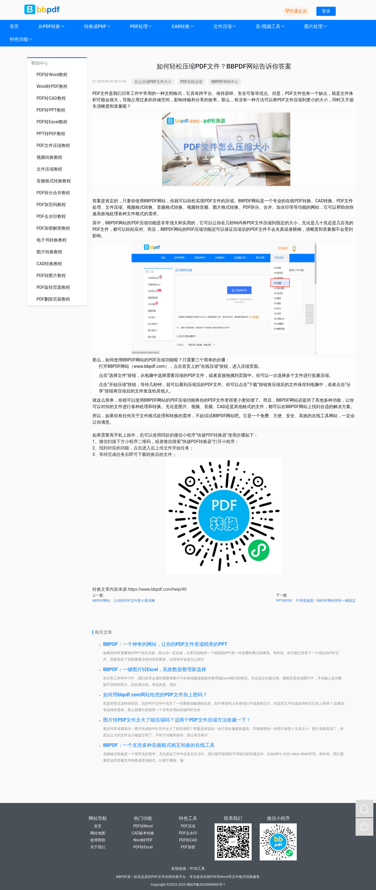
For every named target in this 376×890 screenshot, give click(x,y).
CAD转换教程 (49, 263)
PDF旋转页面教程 (53, 287)
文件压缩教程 (49, 169)
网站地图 (97, 833)
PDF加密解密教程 (53, 228)
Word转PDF (143, 840)
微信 (364, 827)
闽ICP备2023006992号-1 (206, 884)
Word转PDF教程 (52, 86)
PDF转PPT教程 (51, 110)
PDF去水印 (188, 833)
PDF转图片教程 (51, 275)
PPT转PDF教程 (51, 133)
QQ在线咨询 (364, 808)
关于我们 (97, 847)
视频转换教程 (49, 157)
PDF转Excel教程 (52, 121)
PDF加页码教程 (51, 204)
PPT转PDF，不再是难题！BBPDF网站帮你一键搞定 (316, 601)
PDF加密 (188, 847)
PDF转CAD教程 (51, 98)
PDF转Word (143, 826)
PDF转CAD (188, 840)
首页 (98, 826)
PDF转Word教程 (52, 74)
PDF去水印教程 (51, 216)
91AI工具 (197, 868)
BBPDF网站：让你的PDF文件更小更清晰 (123, 601)
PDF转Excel (143, 847)
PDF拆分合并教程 (53, 192)
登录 (326, 11)
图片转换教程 (49, 251)
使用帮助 (97, 840)
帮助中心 (39, 63)
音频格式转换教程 (54, 180)
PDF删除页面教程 (53, 299)
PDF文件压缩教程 (53, 145)
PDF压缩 (188, 826)
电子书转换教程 (52, 240)
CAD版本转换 (143, 833)
